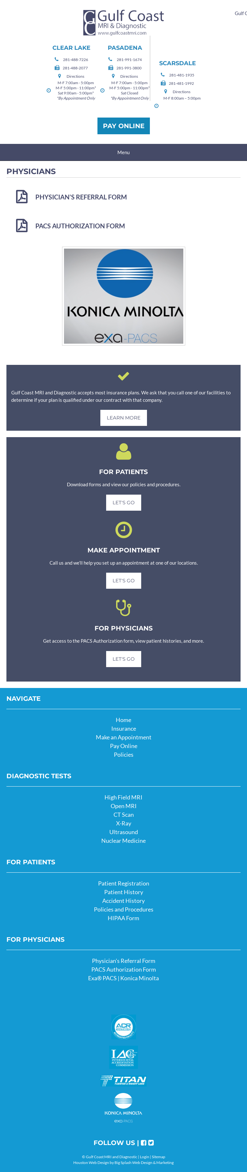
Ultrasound (123, 831)
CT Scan (124, 814)
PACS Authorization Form (80, 226)
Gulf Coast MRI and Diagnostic (123, 23)
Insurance (123, 728)
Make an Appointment (123, 737)
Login (144, 1156)
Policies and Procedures (123, 909)
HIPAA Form (123, 917)
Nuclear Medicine (123, 840)
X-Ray (123, 823)
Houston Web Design (91, 1162)
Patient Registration (123, 883)
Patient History (123, 891)
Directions (75, 76)
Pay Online (123, 126)
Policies (123, 754)
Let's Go (124, 502)
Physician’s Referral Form (81, 197)
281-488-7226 (75, 59)
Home (123, 719)
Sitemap (158, 1156)
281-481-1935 (181, 75)
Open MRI (124, 805)
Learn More (124, 418)
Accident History (123, 900)
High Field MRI (123, 797)
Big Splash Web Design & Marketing (144, 1162)
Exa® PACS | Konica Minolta (123, 978)
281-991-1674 (129, 59)
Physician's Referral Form (123, 960)
